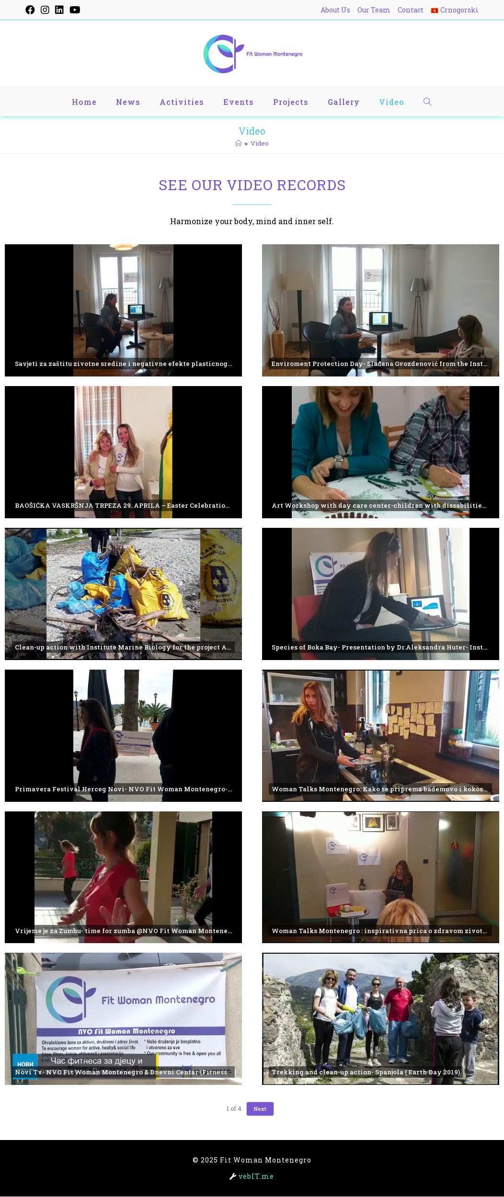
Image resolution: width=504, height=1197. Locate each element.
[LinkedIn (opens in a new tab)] (59, 10)
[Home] (238, 143)
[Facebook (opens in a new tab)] (31, 10)
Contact (411, 9)
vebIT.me (256, 1176)
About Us (335, 9)
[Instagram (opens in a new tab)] (45, 10)
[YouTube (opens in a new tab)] (75, 10)
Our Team (373, 9)
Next (260, 1109)
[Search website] (427, 102)
